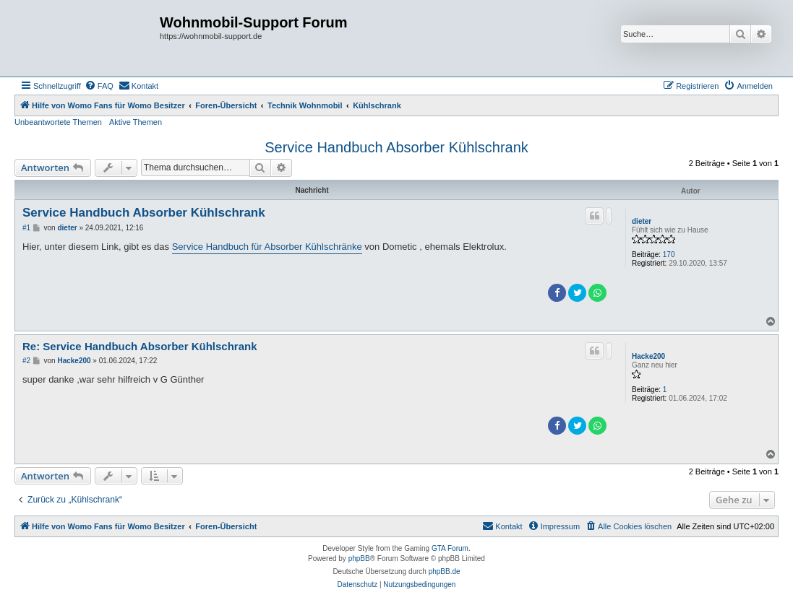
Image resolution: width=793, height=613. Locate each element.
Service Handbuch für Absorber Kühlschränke (267, 246)
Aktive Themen (135, 122)
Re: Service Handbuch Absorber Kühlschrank (139, 346)
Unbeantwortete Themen (58, 122)
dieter (641, 221)
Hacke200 (648, 356)
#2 (26, 361)
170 (669, 254)
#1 (26, 228)
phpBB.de (444, 571)
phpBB (359, 558)
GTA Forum (450, 548)
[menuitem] (99, 86)
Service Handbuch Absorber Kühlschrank (396, 147)
